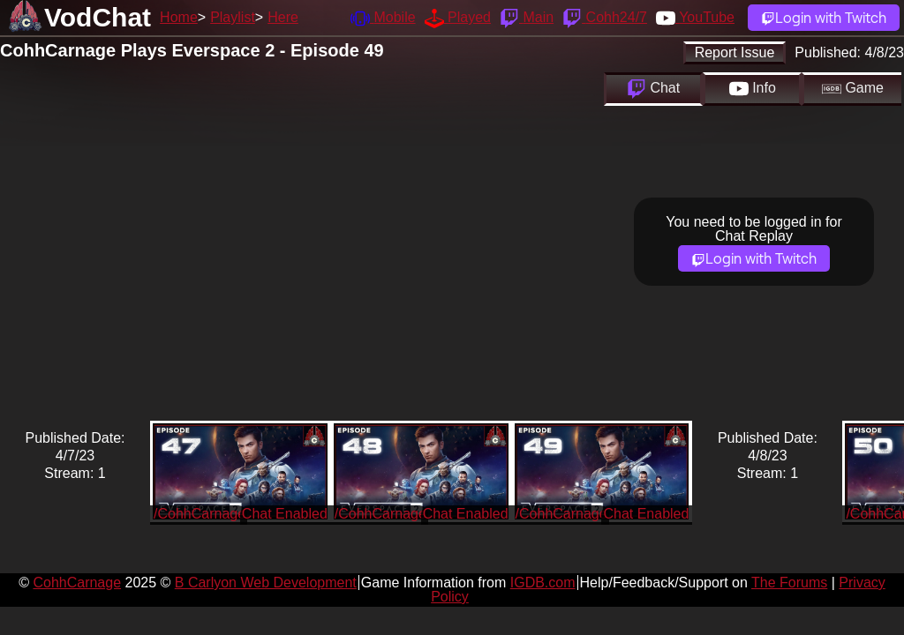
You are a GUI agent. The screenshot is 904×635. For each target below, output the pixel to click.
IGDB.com (543, 582)
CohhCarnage (77, 582)
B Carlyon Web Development (266, 582)
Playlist (232, 17)
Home (179, 17)
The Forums (789, 582)
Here (282, 17)
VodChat (97, 17)
